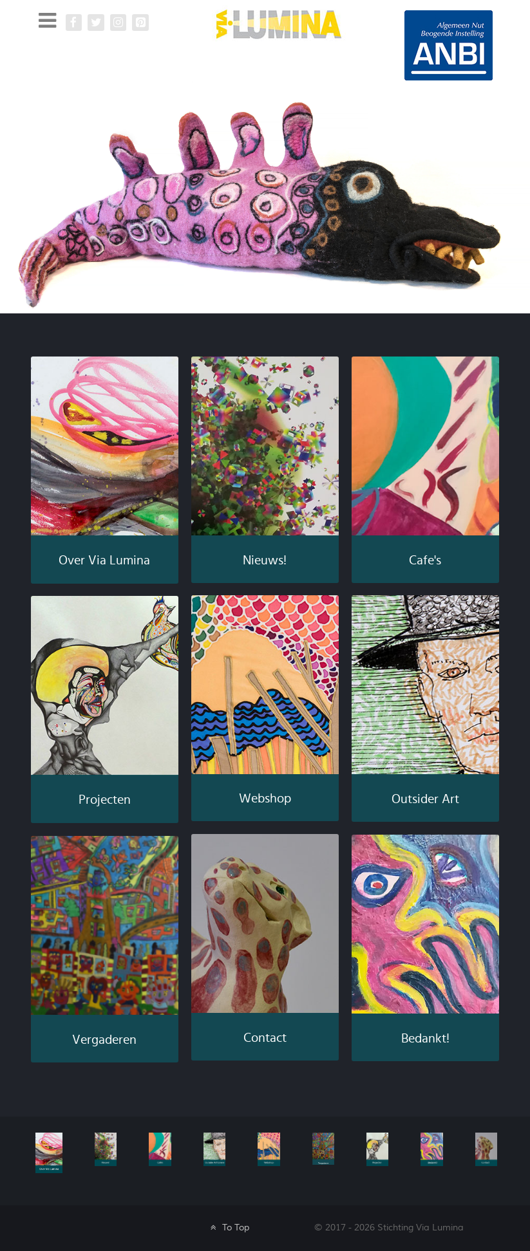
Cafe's (425, 560)
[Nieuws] (106, 1148)
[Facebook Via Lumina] (74, 22)
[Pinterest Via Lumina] (140, 22)
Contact (265, 1038)
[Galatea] (448, 45)
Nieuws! (265, 560)
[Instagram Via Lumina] (118, 22)
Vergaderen (104, 1039)
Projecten (105, 799)
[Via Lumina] (279, 23)
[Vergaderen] (323, 1148)
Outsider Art (425, 799)
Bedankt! (425, 1038)
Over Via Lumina (104, 560)
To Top (228, 1227)
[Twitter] (96, 22)
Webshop (265, 798)
